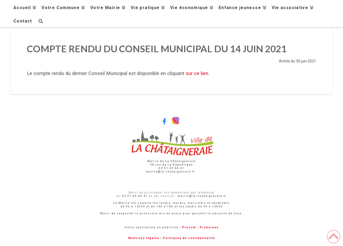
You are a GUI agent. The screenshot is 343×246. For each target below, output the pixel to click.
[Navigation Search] (40, 20)
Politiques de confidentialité (189, 238)
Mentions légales (143, 238)
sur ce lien (197, 73)
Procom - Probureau (200, 227)
